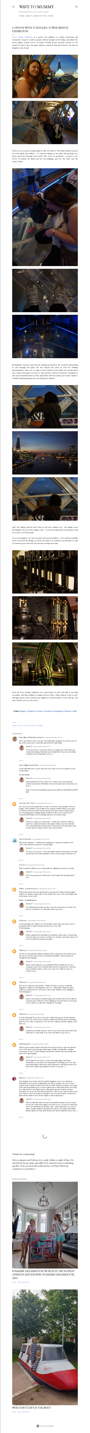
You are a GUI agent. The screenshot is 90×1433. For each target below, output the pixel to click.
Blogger (23, 711)
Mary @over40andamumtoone (31, 737)
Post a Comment (23, 1282)
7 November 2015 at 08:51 (47, 765)
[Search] (76, 6)
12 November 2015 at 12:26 (41, 932)
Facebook (49, 711)
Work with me (40, 16)
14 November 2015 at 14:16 (41, 1027)
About (29, 16)
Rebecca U (23, 950)
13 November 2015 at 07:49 (35, 1078)
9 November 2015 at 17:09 (47, 889)
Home (21, 16)
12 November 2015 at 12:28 (42, 961)
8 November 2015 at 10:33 (41, 746)
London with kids (22, 725)
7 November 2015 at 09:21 (44, 803)
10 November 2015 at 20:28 (37, 982)
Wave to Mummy (36, 6)
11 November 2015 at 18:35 (39, 1044)
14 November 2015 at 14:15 (41, 995)
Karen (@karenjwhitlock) (28, 765)
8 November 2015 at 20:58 (35, 865)
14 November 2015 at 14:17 (41, 1057)
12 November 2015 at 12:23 (41, 872)
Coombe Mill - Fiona (27, 803)
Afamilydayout (25, 1044)
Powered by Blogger (45, 1426)
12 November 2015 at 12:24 (42, 904)
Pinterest (68, 711)
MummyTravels (25, 839)
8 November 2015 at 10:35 (41, 778)
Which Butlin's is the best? (31, 1407)
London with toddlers (36, 725)
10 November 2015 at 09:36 (38, 950)
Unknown (23, 921)
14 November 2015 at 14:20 (42, 1099)
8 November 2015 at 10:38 (41, 848)
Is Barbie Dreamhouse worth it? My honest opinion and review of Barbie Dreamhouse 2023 (43, 1274)
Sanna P (29, 746)
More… (51, 16)
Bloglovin (31, 711)
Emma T (22, 865)
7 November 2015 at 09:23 (40, 839)
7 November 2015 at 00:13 (53, 737)
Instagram (58, 711)
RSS (75, 711)
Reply (21, 760)
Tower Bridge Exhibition (22, 37)
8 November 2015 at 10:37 (41, 818)
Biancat (22, 1078)
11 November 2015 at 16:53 (36, 1014)
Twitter (40, 711)
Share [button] (14, 722)
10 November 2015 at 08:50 (37, 920)
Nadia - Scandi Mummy (28, 889)
